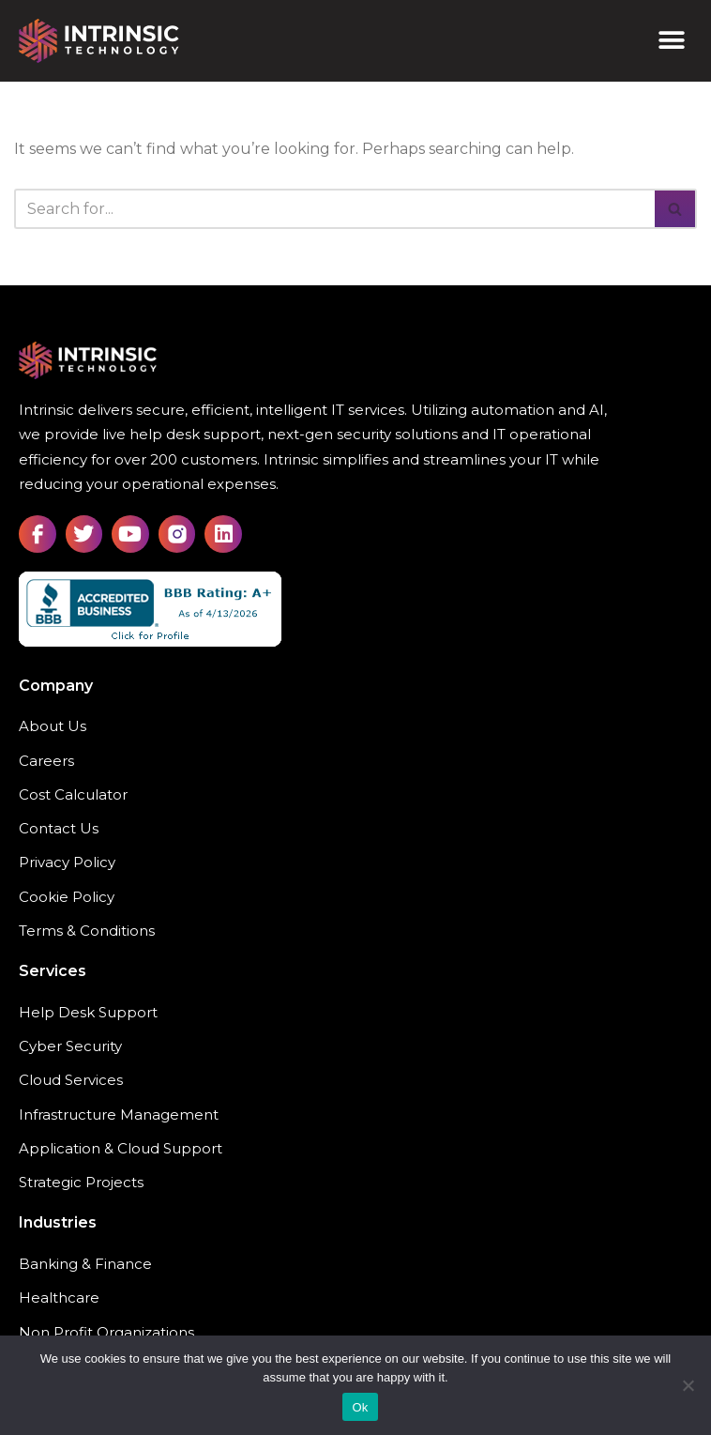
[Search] (334, 209)
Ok (360, 1407)
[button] (671, 41)
